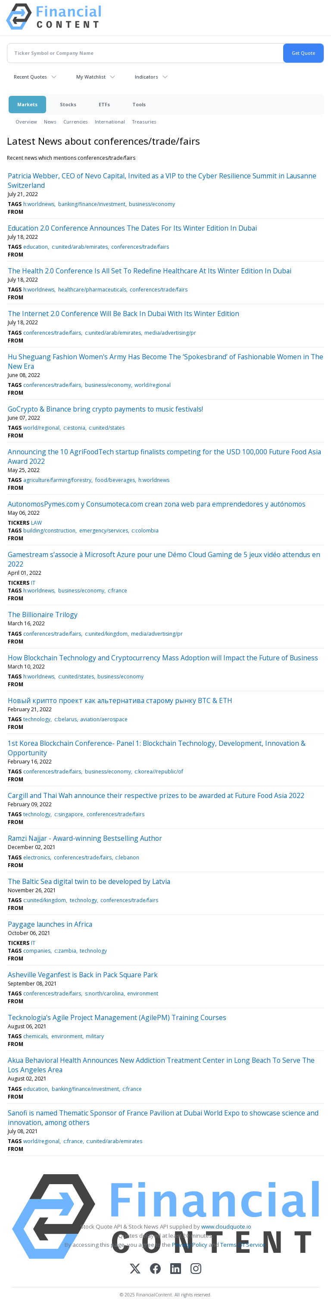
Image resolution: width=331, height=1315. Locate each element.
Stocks (68, 104)
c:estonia (74, 427)
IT (33, 582)
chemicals (35, 1036)
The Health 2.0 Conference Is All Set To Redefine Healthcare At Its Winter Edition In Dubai (149, 271)
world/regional (152, 385)
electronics (36, 857)
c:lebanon (127, 857)
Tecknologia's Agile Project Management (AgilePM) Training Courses (117, 1017)
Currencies (75, 121)
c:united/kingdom (106, 633)
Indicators (146, 76)
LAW (36, 522)
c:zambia (65, 950)
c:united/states (107, 427)
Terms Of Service (242, 1244)
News (50, 121)
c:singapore (68, 814)
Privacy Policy (189, 1244)
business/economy (152, 204)
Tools (139, 104)
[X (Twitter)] (135, 1269)
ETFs (104, 104)
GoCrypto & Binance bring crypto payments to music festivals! (105, 409)
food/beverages (115, 480)
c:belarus (65, 719)
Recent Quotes (30, 76)
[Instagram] (196, 1269)
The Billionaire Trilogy (43, 614)
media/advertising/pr (170, 332)
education (35, 246)
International (110, 121)
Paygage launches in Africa (50, 924)
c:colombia (145, 530)
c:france (117, 590)
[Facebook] (155, 1269)
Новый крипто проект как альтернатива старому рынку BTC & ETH (120, 700)
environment (142, 993)
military (95, 1036)
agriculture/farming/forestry (57, 480)
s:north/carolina (104, 993)
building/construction (49, 530)
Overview (26, 121)
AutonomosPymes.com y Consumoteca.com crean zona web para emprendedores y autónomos (157, 504)
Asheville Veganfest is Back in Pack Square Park (83, 974)
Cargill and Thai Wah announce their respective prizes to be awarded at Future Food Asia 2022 (156, 795)
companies (36, 950)
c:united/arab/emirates (80, 246)
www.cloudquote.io (226, 1226)
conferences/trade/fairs (140, 246)
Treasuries (144, 121)
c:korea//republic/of (158, 771)
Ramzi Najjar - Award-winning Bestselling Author (85, 838)
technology (36, 719)
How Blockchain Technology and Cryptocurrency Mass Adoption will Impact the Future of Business (163, 657)
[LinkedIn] (175, 1269)
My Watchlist (91, 76)
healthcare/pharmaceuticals (92, 289)
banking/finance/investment (91, 204)
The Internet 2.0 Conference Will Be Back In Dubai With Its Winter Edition (123, 313)
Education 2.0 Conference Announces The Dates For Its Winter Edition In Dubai (132, 228)
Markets (27, 104)
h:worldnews (38, 204)
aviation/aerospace (104, 719)
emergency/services (103, 530)
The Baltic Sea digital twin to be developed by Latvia (89, 881)
